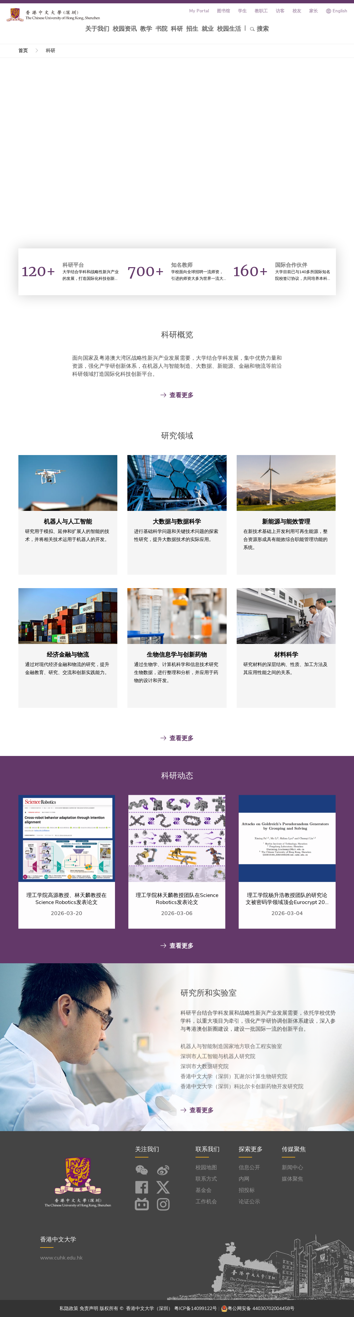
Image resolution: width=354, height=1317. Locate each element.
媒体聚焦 (292, 1179)
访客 (280, 11)
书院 (161, 29)
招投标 (247, 1190)
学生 (242, 11)
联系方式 (206, 1179)
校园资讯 (125, 29)
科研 (177, 29)
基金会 (204, 1190)
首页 (23, 50)
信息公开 (249, 1167)
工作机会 (206, 1201)
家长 (313, 11)
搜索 (259, 29)
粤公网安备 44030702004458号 (261, 1308)
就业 (208, 29)
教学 (146, 29)
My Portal (199, 11)
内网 (244, 1179)
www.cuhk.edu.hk (61, 1257)
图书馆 (223, 11)
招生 (192, 29)
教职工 (261, 11)
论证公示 (249, 1201)
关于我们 (97, 29)
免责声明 (89, 1308)
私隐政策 (69, 1308)
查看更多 (177, 395)
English (340, 11)
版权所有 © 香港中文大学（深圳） (137, 1308)
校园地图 (206, 1167)
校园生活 (229, 29)
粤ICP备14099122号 (195, 1308)
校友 (296, 11)
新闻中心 (292, 1167)
